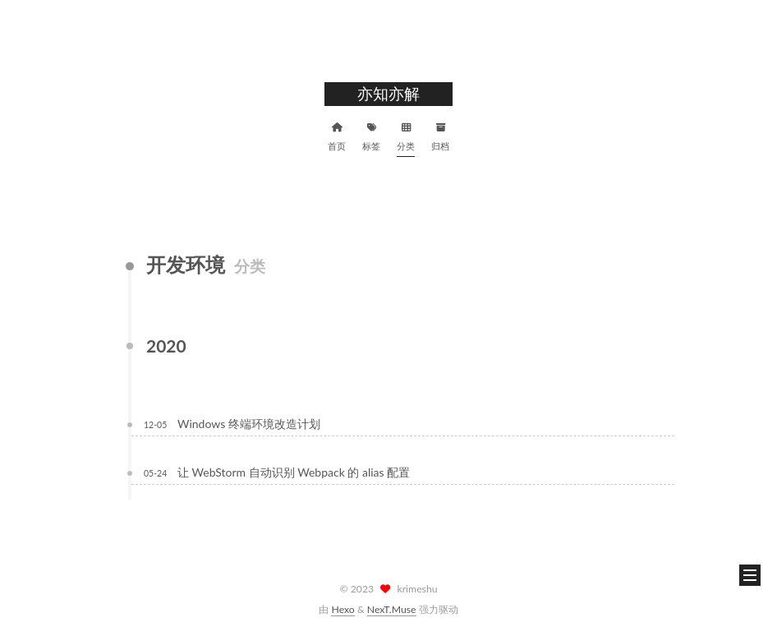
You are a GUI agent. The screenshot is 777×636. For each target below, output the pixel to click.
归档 (440, 134)
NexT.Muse (391, 609)
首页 (337, 134)
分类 (406, 134)
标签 (371, 134)
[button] (750, 575)
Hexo (342, 609)
